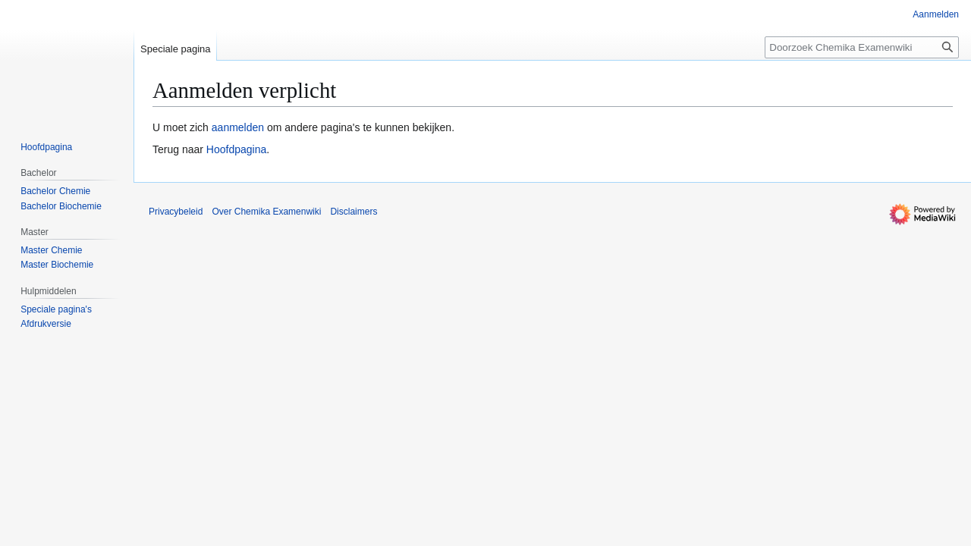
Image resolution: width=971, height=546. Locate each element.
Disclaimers (353, 211)
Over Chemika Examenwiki (266, 211)
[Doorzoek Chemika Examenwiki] (862, 47)
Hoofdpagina (236, 149)
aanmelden (238, 127)
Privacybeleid (176, 211)
